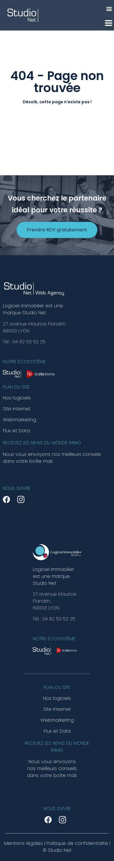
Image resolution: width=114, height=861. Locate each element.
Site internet (16, 409)
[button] (109, 8)
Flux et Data (16, 431)
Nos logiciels (17, 398)
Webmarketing (19, 420)
